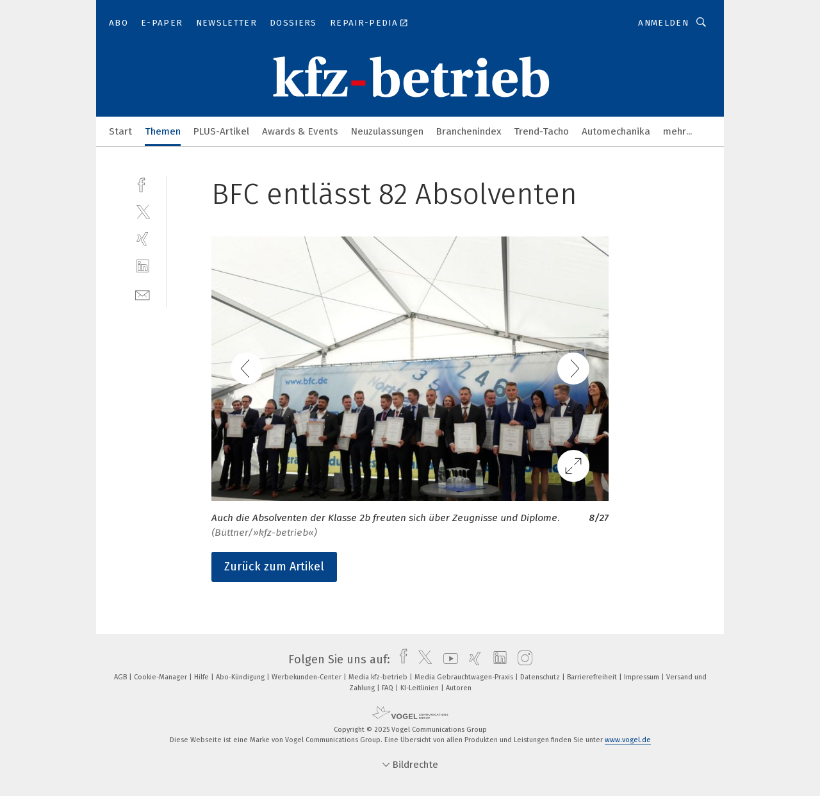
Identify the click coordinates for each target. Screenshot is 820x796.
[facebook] (143, 184)
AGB (121, 677)
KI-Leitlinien (420, 688)
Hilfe (202, 677)
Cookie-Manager (161, 677)
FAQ (388, 688)
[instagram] (521, 659)
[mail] (143, 294)
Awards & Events (300, 131)
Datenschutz (541, 677)
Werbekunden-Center (307, 677)
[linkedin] (143, 266)
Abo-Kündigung (241, 677)
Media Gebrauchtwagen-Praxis (464, 677)
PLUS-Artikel (221, 131)
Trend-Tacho (541, 131)
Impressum (642, 677)
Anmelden (663, 22)
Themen (163, 131)
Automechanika (616, 131)
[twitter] (143, 211)
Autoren (459, 688)
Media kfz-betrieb (378, 677)
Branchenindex (468, 131)
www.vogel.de (628, 740)
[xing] (143, 239)
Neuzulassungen (387, 131)
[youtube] (447, 659)
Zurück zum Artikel (274, 567)
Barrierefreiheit (593, 677)
